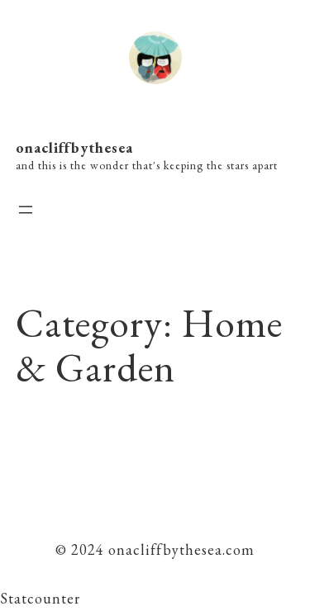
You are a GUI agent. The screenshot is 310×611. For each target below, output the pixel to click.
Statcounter (40, 598)
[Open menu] (26, 210)
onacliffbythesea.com (179, 549)
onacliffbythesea (74, 147)
